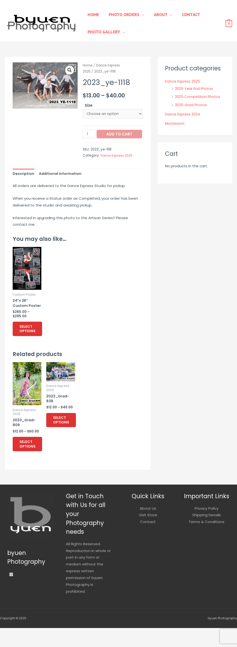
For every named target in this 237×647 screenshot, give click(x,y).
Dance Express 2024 (183, 114)
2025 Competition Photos (198, 96)
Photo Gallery (102, 32)
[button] (69, 70)
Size (88, 105)
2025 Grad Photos (191, 104)
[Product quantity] (89, 134)
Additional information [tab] (62, 182)
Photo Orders (120, 14)
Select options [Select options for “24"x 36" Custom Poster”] (31, 345)
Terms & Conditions (206, 540)
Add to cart (105, 143)
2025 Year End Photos (194, 88)
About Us (148, 527)
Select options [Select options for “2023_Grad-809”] (31, 462)
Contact (182, 14)
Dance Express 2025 (116, 164)
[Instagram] (11, 593)
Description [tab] (24, 182)
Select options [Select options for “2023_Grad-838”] (64, 438)
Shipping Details (206, 533)
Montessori (175, 123)
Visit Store (148, 533)
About (155, 14)
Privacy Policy (207, 527)
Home (92, 14)
